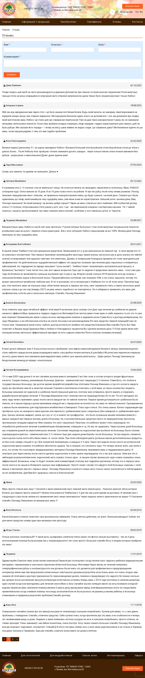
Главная (6, 22)
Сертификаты (94, 22)
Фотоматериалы (116, 655)
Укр (141, 12)
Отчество (56, 45)
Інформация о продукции (36, 22)
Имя (6, 45)
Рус (137, 12)
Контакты (137, 22)
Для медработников (61, 655)
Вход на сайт (126, 12)
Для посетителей (30, 655)
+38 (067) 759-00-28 (33, 9)
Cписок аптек (89, 655)
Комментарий (11, 57)
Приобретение (68, 22)
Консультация (132, 6)
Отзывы (117, 22)
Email (101, 45)
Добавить (12, 75)
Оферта (139, 655)
